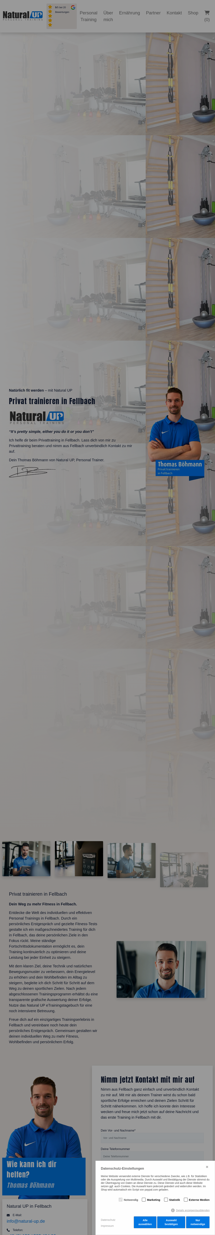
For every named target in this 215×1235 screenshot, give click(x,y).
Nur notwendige (198, 1223)
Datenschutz (108, 1220)
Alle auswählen (145, 1223)
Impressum (107, 1226)
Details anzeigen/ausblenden (193, 1211)
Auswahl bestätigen (171, 1223)
